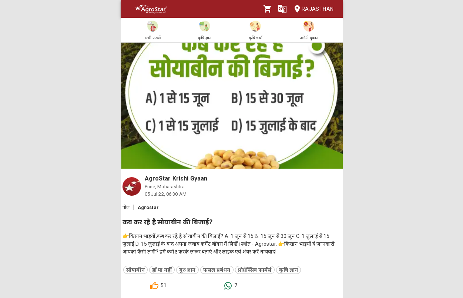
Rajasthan (312, 9)
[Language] (282, 8)
